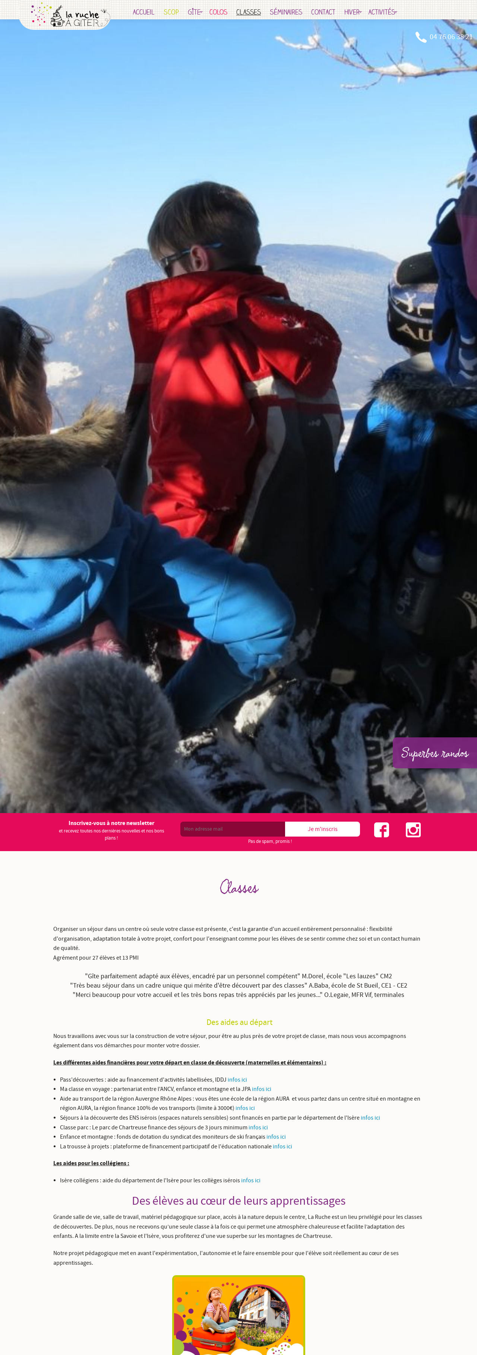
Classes (281, 11)
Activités (414, 11)
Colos (251, 11)
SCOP (203, 11)
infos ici (237, 1079)
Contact (356, 11)
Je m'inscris (323, 829)
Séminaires (318, 11)
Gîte (226, 11)
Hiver (384, 11)
